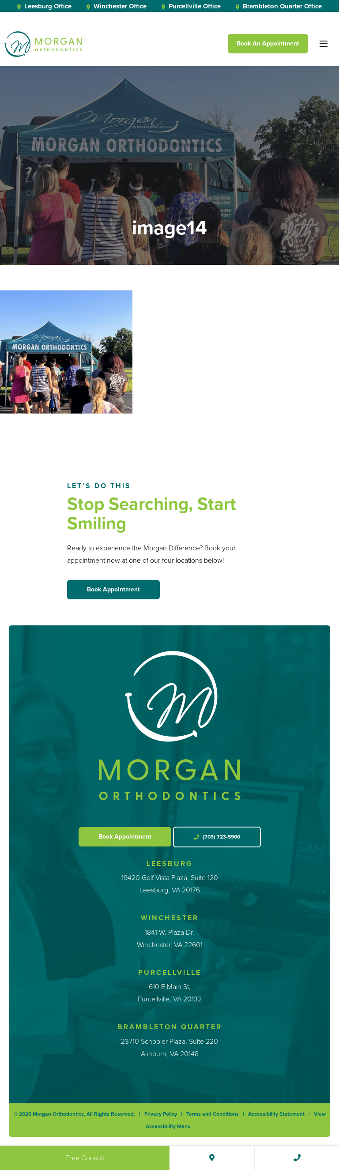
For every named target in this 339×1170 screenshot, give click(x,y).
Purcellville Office (191, 6)
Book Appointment (113, 589)
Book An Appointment (268, 43)
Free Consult (84, 1158)
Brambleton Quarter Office (279, 6)
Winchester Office (117, 6)
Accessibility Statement (276, 1114)
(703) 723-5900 (217, 837)
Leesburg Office (44, 6)
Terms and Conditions (212, 1114)
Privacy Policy (160, 1114)
